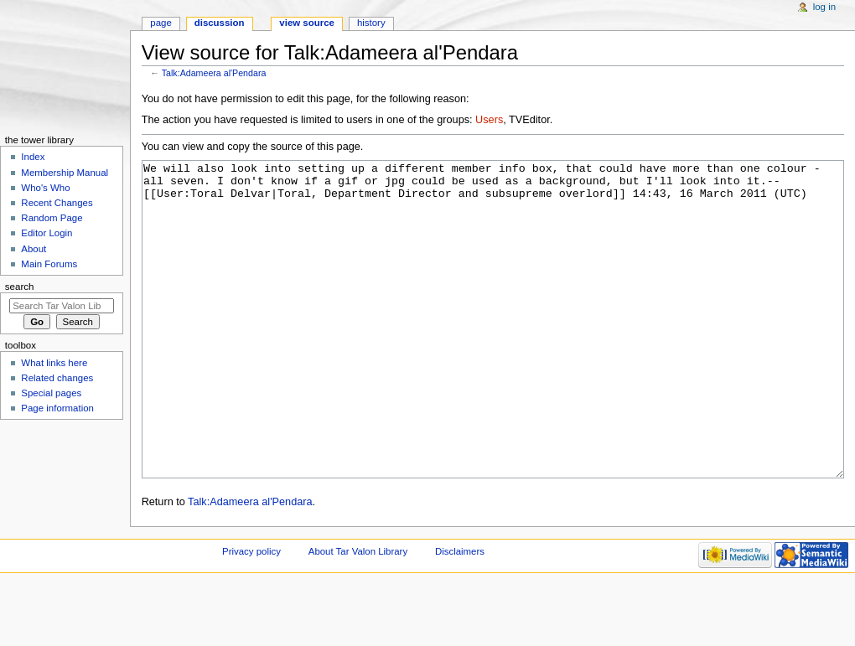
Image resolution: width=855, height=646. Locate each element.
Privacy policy (251, 614)
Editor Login (46, 233)
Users (489, 120)
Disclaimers (459, 614)
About (33, 249)
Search (19, 287)
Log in (824, 7)
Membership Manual (64, 173)
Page (160, 23)
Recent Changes (56, 203)
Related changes (57, 378)
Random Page (51, 218)
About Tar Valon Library (357, 614)
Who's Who (45, 188)
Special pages (51, 393)
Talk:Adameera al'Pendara (214, 73)
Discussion (219, 23)
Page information (57, 408)
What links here (54, 363)
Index (32, 157)
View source (306, 23)
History (371, 23)
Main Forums (49, 264)
